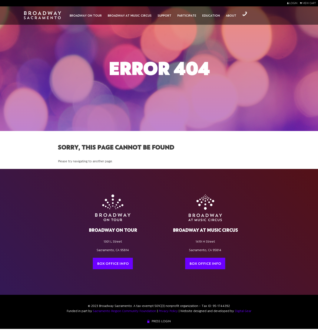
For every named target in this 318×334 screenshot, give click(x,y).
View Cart (308, 3)
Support (164, 15)
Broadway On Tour (86, 15)
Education (211, 15)
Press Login (161, 321)
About (231, 15)
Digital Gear (243, 311)
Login (292, 3)
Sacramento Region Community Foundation (124, 311)
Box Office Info (113, 263)
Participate (186, 15)
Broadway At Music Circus (130, 15)
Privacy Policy (168, 311)
